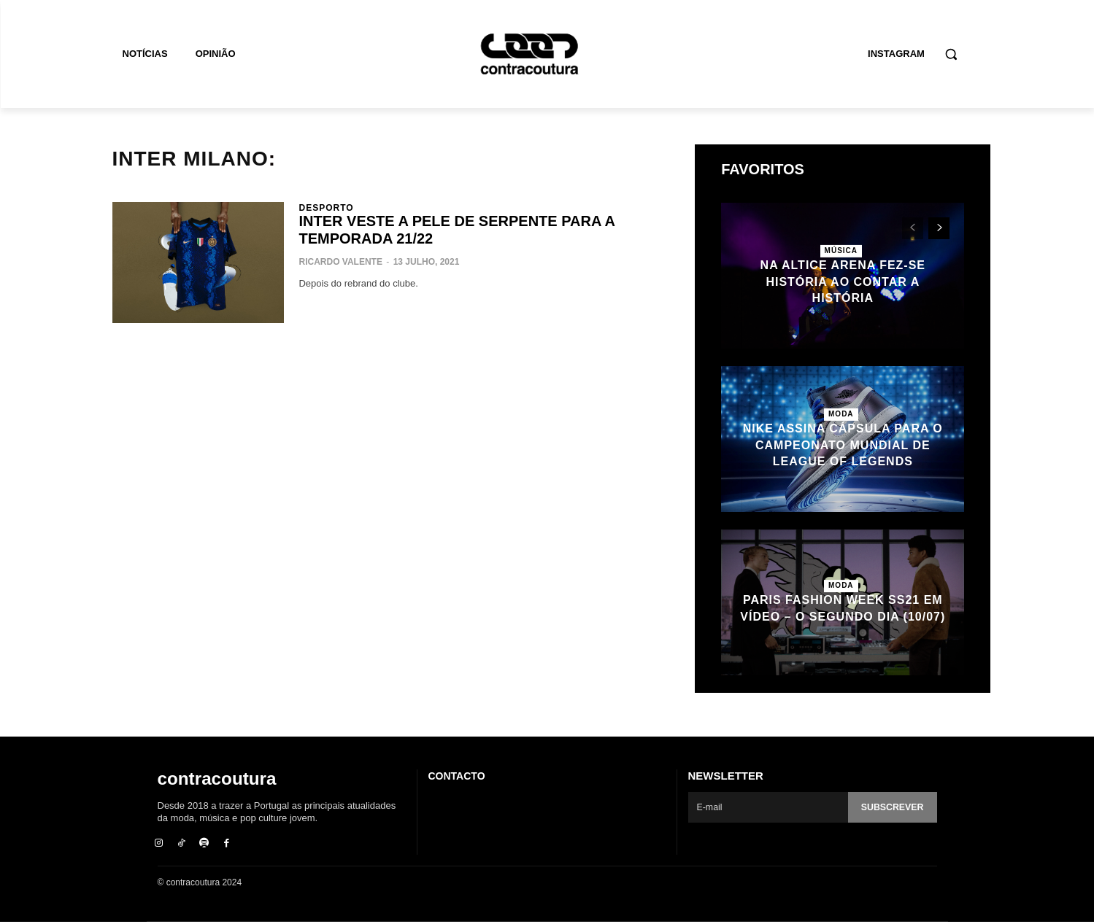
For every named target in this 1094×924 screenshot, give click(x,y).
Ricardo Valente (340, 262)
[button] (951, 54)
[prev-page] (912, 228)
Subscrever (890, 807)
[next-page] (938, 228)
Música (841, 250)
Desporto (325, 207)
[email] (766, 807)
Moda (841, 414)
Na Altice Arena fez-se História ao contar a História (842, 281)
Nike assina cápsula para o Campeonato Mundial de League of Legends (843, 444)
